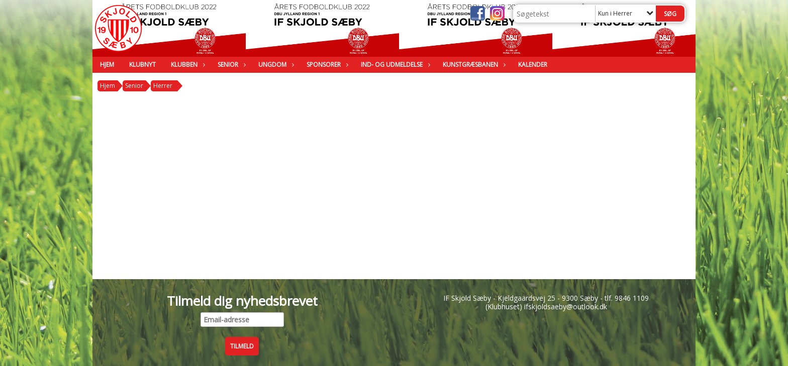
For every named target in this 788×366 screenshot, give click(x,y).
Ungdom (274, 64)
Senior (230, 64)
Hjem (107, 64)
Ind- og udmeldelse (394, 64)
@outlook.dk (586, 306)
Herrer (162, 85)
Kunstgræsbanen (473, 64)
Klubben (187, 64)
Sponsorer (326, 64)
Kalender (532, 64)
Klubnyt (142, 64)
